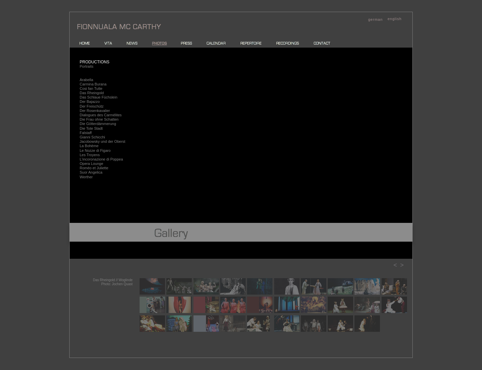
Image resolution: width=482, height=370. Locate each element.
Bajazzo (93, 102)
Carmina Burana (93, 84)
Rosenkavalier (98, 111)
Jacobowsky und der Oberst (102, 141)
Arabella (86, 80)
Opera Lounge (91, 164)
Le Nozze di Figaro (95, 150)
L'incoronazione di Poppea (101, 159)
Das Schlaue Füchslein (98, 97)
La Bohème (89, 146)
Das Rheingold (92, 93)
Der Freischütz (92, 106)
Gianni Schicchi (92, 137)
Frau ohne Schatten (102, 119)
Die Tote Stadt (91, 128)
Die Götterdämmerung (98, 124)
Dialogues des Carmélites (101, 115)
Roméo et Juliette (94, 168)
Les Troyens (90, 155)
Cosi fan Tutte (91, 88)
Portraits (86, 66)
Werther (86, 177)
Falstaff (86, 133)
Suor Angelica (91, 172)
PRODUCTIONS (94, 62)
